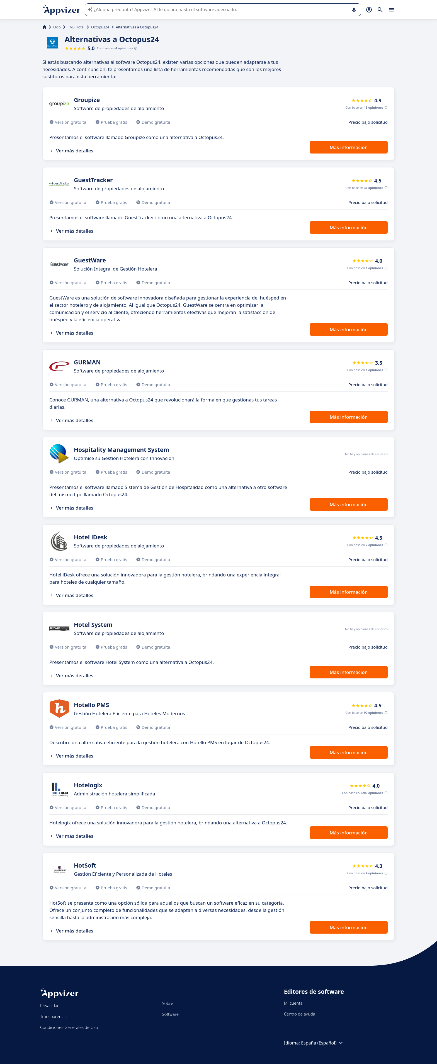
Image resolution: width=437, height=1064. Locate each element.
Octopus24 (100, 27)
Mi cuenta (293, 1003)
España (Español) (322, 1042)
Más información (349, 147)
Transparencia (53, 1016)
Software (170, 1014)
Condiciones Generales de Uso (69, 1027)
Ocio (57, 27)
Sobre (167, 1003)
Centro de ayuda (299, 1014)
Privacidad (50, 1005)
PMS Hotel (75, 27)
